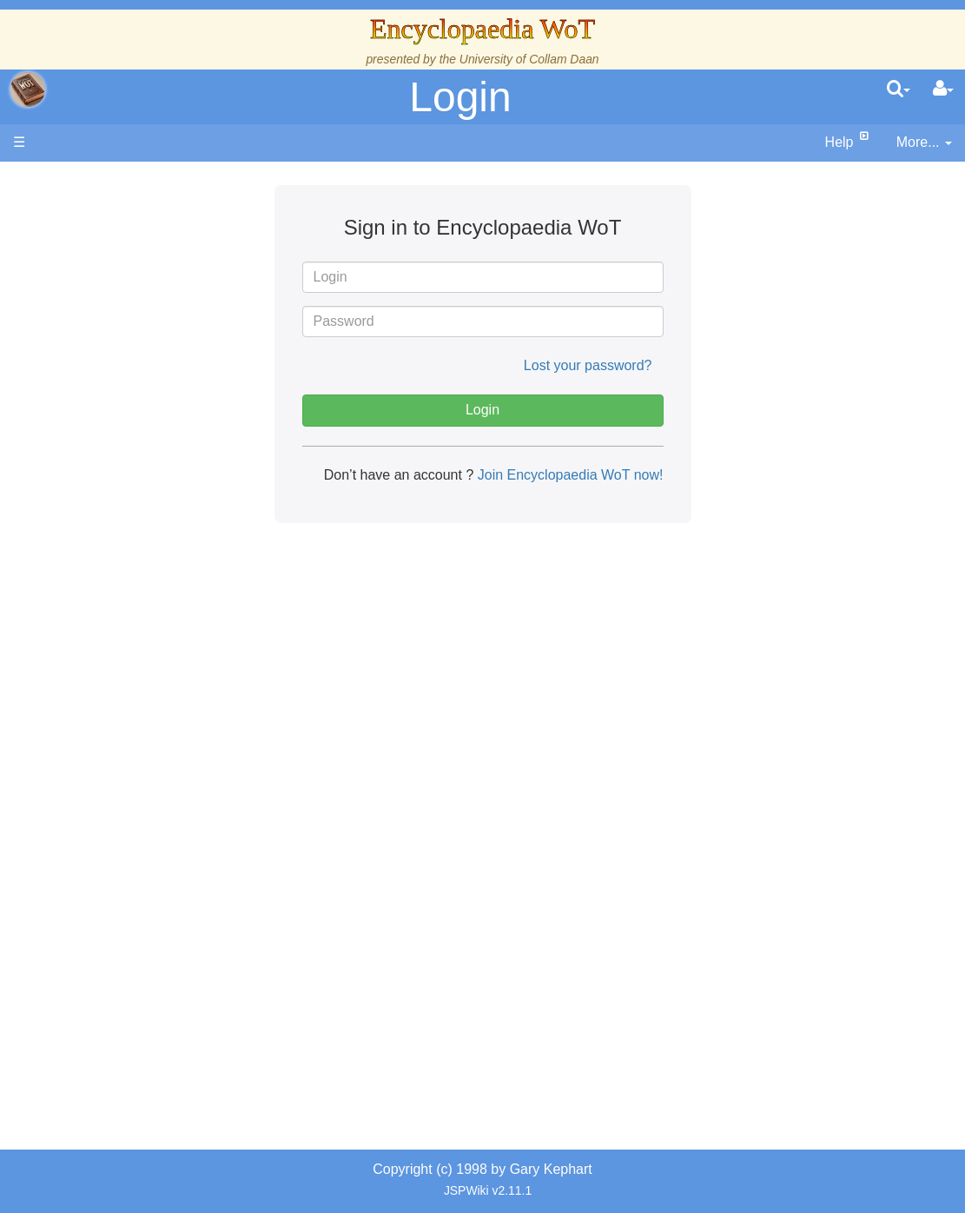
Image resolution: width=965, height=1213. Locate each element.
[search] (899, 89)
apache (27, 89)
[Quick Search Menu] (899, 89)
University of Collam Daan (529, 59)
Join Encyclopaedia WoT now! (568, 474)
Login (460, 97)
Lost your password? (588, 365)
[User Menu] (943, 89)
